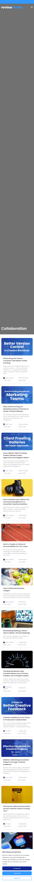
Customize (17, 873)
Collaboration (22, 515)
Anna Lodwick (9, 378)
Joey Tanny (8, 424)
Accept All (17, 868)
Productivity (22, 602)
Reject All (17, 878)
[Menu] (32, 7)
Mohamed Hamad (7, 688)
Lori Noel (8, 731)
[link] (17, 346)
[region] (17, 865)
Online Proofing (23, 378)
